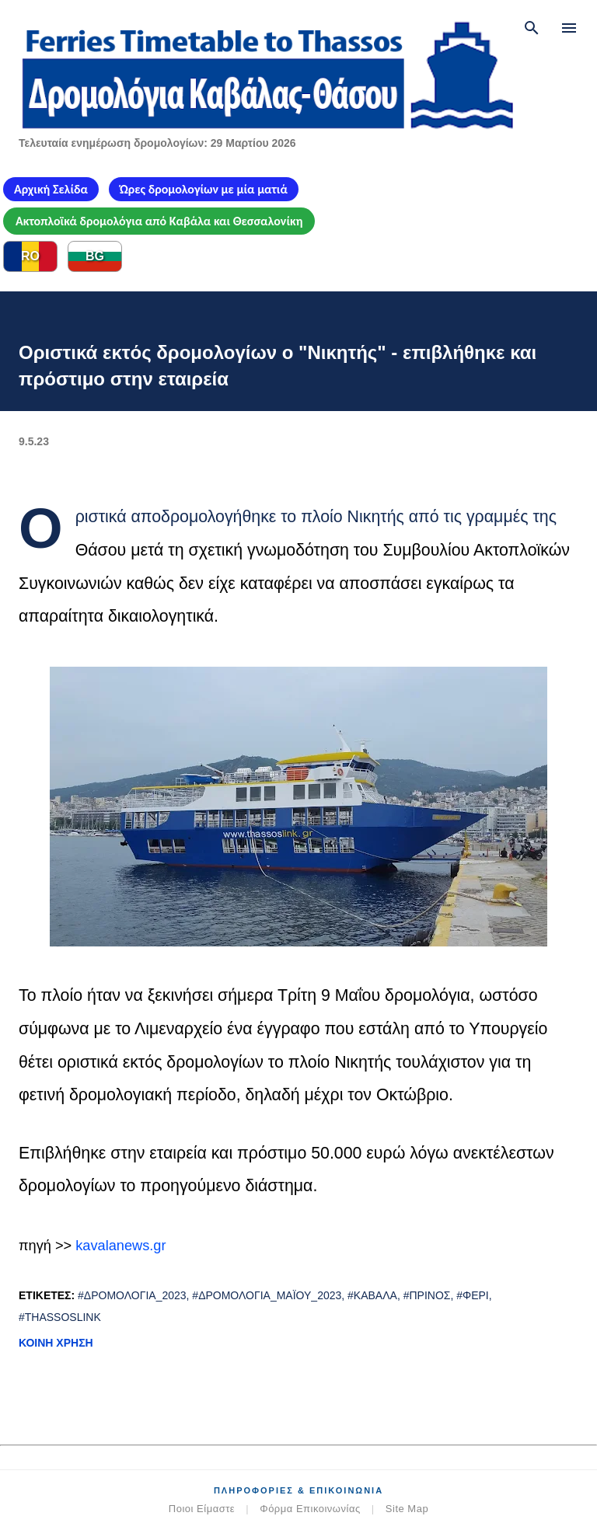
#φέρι (472, 1295)
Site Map (407, 1508)
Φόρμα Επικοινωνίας (310, 1508)
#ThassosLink (60, 1317)
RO (30, 256)
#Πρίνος (427, 1295)
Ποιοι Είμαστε (202, 1508)
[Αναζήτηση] (531, 28)
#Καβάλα (372, 1295)
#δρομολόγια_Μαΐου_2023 (266, 1295)
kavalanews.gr (120, 1245)
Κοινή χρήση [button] (56, 1343)
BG (95, 256)
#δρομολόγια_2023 (132, 1295)
